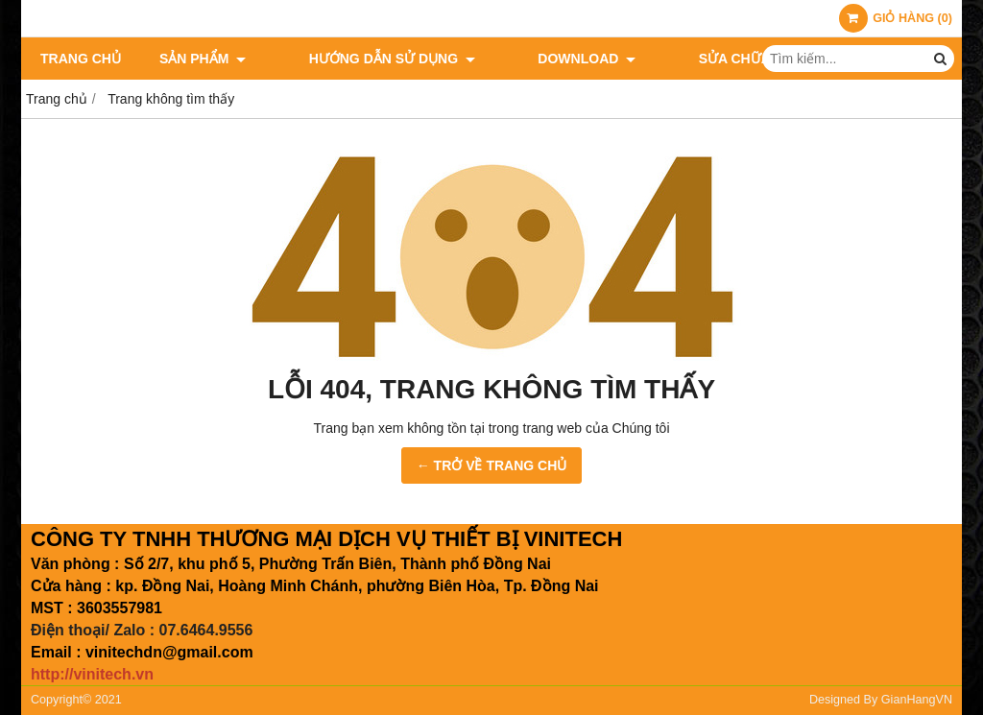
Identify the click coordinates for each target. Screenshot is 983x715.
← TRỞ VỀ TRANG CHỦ (492, 465)
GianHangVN (916, 699)
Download (538, 58)
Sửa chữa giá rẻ (685, 58)
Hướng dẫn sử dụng (367, 58)
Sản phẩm (202, 58)
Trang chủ (80, 58)
